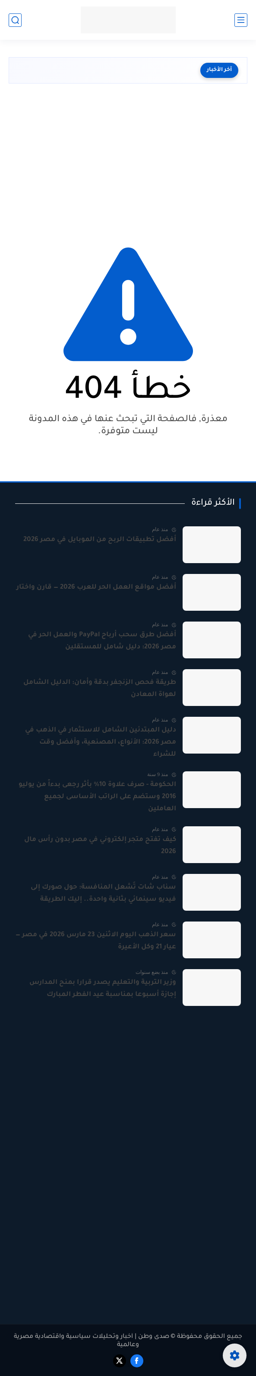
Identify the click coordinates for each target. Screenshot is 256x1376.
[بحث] (15, 20)
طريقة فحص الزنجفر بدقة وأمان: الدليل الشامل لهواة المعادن (99, 689)
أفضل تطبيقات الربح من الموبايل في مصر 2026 (99, 540)
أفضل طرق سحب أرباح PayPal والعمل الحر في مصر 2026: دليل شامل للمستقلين (102, 641)
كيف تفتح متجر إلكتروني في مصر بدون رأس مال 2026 (100, 846)
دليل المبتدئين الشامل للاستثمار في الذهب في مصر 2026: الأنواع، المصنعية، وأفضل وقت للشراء (100, 742)
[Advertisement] (128, 161)
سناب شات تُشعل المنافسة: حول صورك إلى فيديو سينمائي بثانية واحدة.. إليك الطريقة (103, 893)
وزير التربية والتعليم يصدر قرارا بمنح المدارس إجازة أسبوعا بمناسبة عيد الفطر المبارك (102, 989)
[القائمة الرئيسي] (240, 20)
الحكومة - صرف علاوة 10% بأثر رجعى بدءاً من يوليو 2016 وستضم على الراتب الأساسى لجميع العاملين (97, 797)
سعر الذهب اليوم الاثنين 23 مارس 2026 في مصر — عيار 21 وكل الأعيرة (96, 941)
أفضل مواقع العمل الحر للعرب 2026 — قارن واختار (96, 587)
